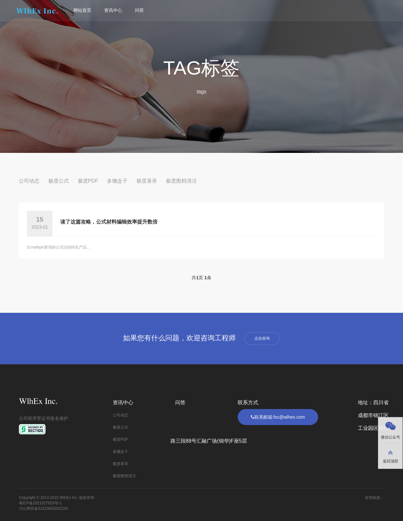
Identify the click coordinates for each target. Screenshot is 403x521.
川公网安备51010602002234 (43, 508)
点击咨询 (262, 338)
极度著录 (146, 181)
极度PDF (88, 181)
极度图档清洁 (181, 181)
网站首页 (83, 10)
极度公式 (58, 181)
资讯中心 (114, 10)
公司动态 (29, 181)
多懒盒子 (117, 181)
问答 (140, 10)
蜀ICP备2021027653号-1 (40, 503)
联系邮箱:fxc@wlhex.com (278, 417)
